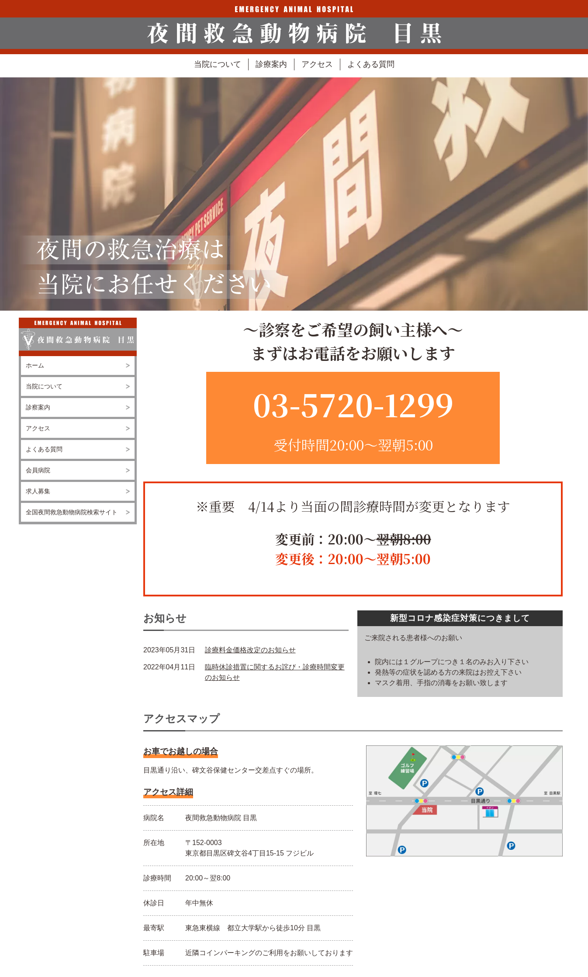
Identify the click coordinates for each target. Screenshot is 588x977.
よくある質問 (370, 64)
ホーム (35, 365)
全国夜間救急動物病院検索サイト (72, 512)
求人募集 (38, 491)
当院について (217, 64)
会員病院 (38, 470)
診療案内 (271, 64)
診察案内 (38, 407)
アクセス (317, 64)
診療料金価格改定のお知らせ (250, 650)
